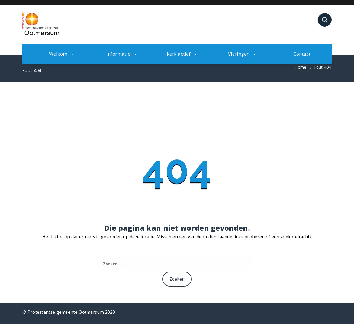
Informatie (121, 54)
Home (301, 67)
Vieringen (242, 54)
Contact (302, 54)
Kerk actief (182, 54)
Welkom (61, 54)
